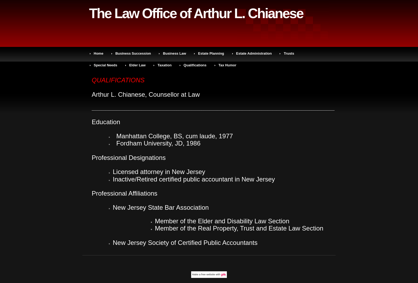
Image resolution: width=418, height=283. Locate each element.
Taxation (165, 65)
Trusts (289, 53)
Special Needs (105, 65)
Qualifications (195, 65)
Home (98, 53)
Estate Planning (211, 53)
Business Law (174, 53)
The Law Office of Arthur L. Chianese (196, 13)
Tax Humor (227, 65)
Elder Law (137, 65)
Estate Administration (254, 53)
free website (208, 274)
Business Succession (133, 53)
